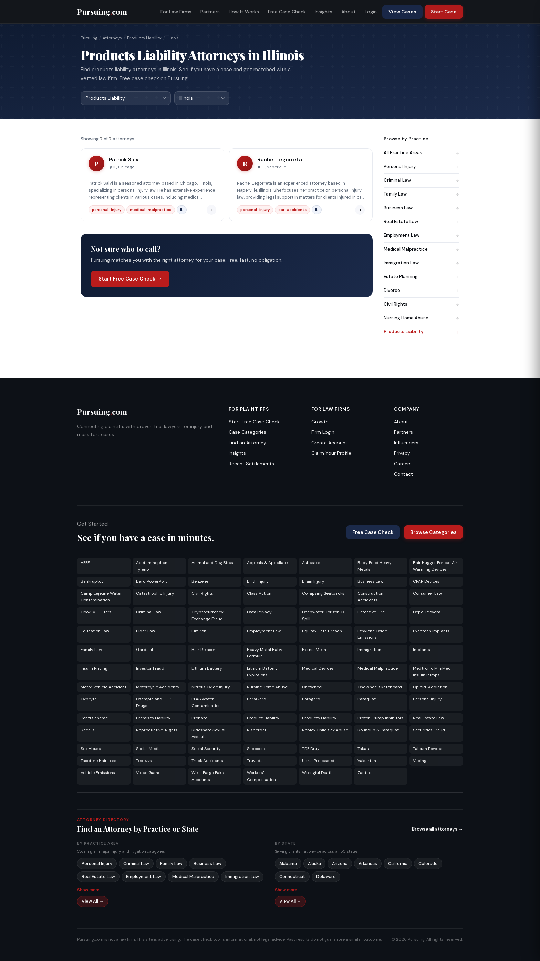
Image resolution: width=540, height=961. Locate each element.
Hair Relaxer (203, 650)
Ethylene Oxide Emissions (372, 635)
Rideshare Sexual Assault (208, 734)
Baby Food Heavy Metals (374, 566)
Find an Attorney (247, 443)
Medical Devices (318, 669)
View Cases (402, 12)
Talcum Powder (428, 749)
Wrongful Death (317, 773)
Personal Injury (421, 167)
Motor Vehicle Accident (103, 687)
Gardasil (144, 650)
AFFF (85, 563)
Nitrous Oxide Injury (210, 687)
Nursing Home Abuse (421, 318)
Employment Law (421, 236)
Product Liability (263, 718)
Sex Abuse (91, 749)
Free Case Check (287, 12)
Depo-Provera (426, 612)
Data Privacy (259, 612)
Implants (421, 650)
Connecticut (292, 877)
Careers (403, 464)
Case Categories (247, 432)
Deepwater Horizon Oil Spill (324, 616)
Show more (88, 890)
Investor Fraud (150, 669)
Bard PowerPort (151, 581)
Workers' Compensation (261, 776)
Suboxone (256, 749)
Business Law (421, 208)
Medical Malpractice (421, 249)
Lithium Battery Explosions (262, 672)
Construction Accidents (370, 597)
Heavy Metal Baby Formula (264, 653)
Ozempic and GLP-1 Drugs (155, 703)
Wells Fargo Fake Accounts (207, 776)
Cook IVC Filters (96, 612)
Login (371, 12)
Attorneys (112, 38)
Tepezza (144, 761)
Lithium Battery (206, 669)
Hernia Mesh (314, 650)
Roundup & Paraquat (378, 730)
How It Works (244, 12)
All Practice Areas (421, 153)
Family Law (421, 194)
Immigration (369, 650)
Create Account (329, 443)
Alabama (288, 864)
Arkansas (368, 864)
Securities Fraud (429, 730)
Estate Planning (421, 277)
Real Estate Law (421, 222)
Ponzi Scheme (94, 718)
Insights (323, 12)
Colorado (428, 864)
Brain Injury (313, 581)
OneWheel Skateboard (379, 687)
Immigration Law (421, 263)
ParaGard (256, 699)
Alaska (314, 864)
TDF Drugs (312, 749)
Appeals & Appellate (267, 563)
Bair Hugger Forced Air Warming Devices (435, 566)
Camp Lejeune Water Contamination (101, 597)
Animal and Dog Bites (212, 563)
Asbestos (311, 563)
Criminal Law (421, 180)
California (397, 864)
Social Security (206, 749)
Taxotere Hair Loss (98, 761)
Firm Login (322, 432)
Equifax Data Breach (322, 631)
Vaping (419, 761)
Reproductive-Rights (156, 730)
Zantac (364, 773)
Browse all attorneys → (437, 829)
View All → (93, 902)
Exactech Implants (431, 631)
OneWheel (312, 687)
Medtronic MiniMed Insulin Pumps (432, 672)
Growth (320, 422)
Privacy (402, 453)
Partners (210, 12)
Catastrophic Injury (155, 593)
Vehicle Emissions (98, 773)
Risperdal (256, 730)
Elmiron (198, 631)
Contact (403, 474)
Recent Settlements (251, 464)
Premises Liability (153, 718)
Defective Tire (371, 612)
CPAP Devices (426, 581)
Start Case (444, 12)
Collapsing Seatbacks (323, 593)
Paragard (311, 699)
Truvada (255, 761)
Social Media (148, 749)
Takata (364, 749)
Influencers (406, 443)
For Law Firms (175, 12)
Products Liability (144, 38)
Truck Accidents (207, 761)
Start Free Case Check (130, 279)
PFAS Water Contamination (206, 703)
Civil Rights (421, 304)
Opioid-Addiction (430, 687)
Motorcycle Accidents (157, 687)
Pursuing (89, 38)
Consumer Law (427, 593)
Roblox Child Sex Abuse (325, 730)
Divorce (421, 291)
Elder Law (145, 631)
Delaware (326, 877)
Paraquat (366, 699)
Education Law (95, 631)
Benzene (199, 581)
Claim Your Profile (331, 453)
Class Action (259, 593)
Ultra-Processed (318, 761)
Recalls (88, 730)
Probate (199, 718)
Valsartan (366, 761)
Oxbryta (89, 699)
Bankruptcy (92, 581)
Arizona (339, 864)
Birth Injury (258, 581)
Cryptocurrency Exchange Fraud (207, 616)
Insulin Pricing (94, 669)
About (348, 12)
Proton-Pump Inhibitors (380, 718)
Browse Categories (433, 532)
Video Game (148, 773)
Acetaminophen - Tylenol (153, 566)
